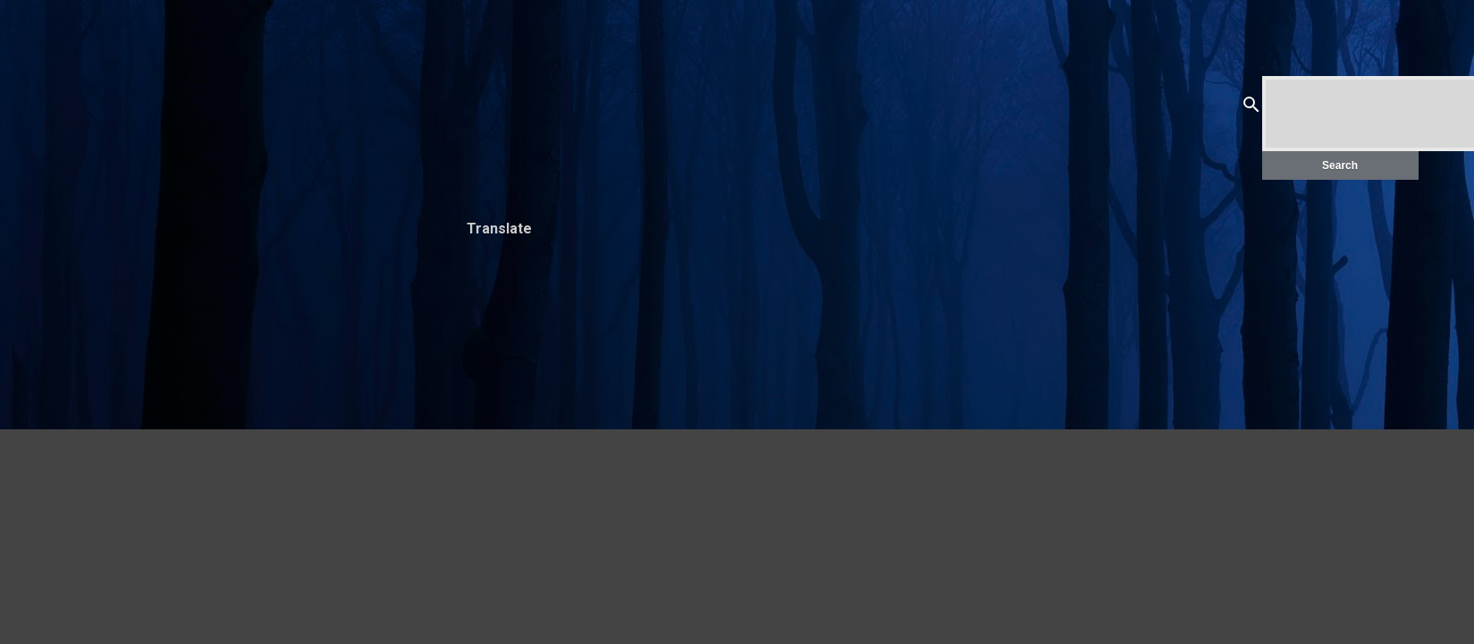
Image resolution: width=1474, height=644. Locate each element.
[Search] (1251, 107)
